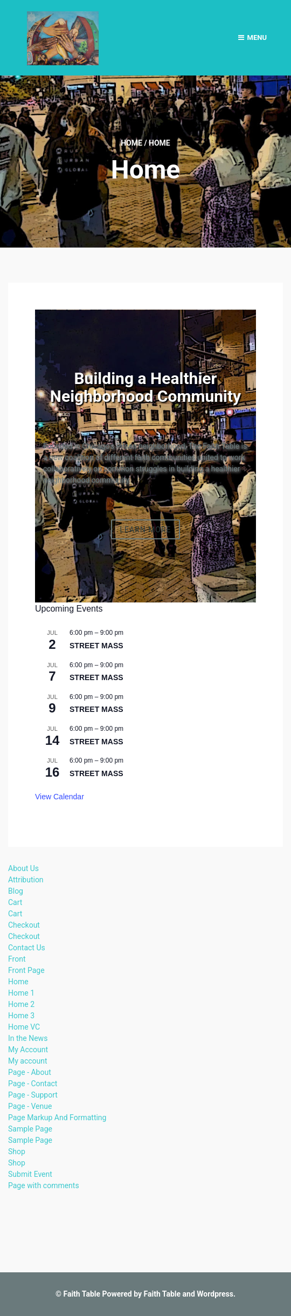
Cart (15, 902)
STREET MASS (96, 645)
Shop (16, 1151)
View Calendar (59, 796)
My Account (28, 1049)
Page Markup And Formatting (57, 1117)
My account (27, 1061)
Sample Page (30, 1129)
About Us (23, 868)
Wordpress (215, 1294)
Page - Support (33, 1095)
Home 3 (21, 1015)
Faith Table (81, 1294)
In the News (27, 1038)
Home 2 (21, 1004)
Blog (15, 891)
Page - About (29, 1072)
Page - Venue (30, 1106)
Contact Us (26, 947)
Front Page (26, 970)
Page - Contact (32, 1083)
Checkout (24, 925)
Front (16, 959)
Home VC (24, 1027)
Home (131, 143)
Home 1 (21, 993)
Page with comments (43, 1185)
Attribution (26, 879)
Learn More (145, 529)
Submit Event (30, 1174)
